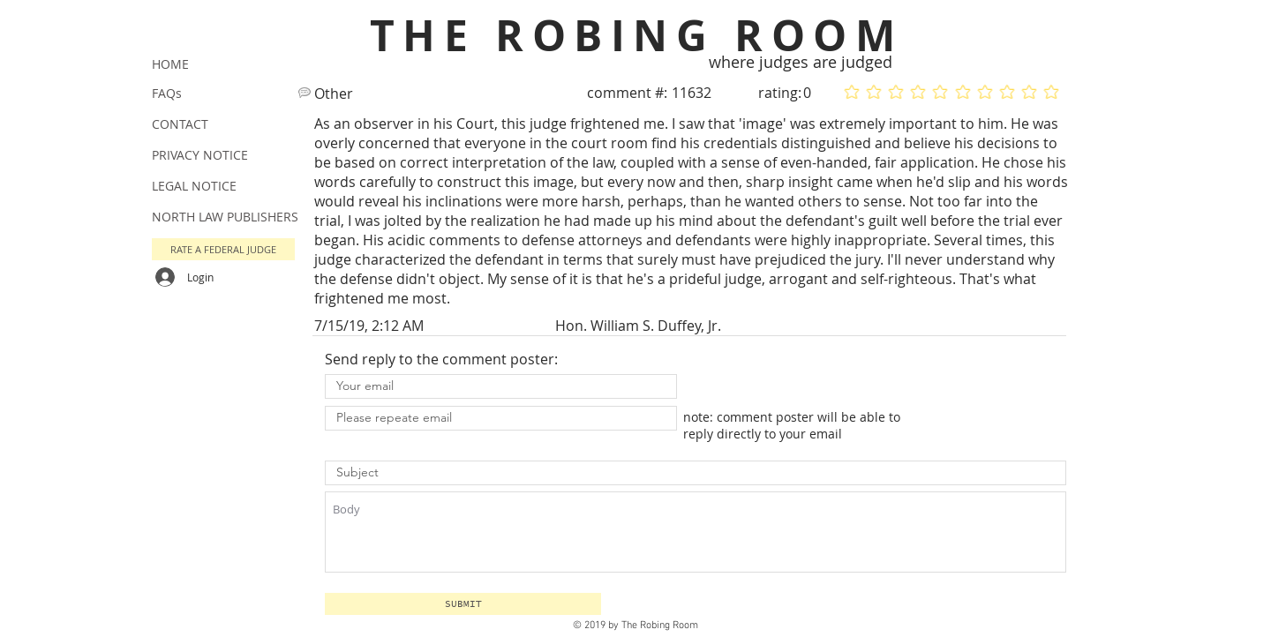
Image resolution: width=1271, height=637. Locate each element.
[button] (463, 604)
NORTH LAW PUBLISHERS (225, 216)
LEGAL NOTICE (194, 185)
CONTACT (180, 124)
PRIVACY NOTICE (200, 154)
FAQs (167, 93)
